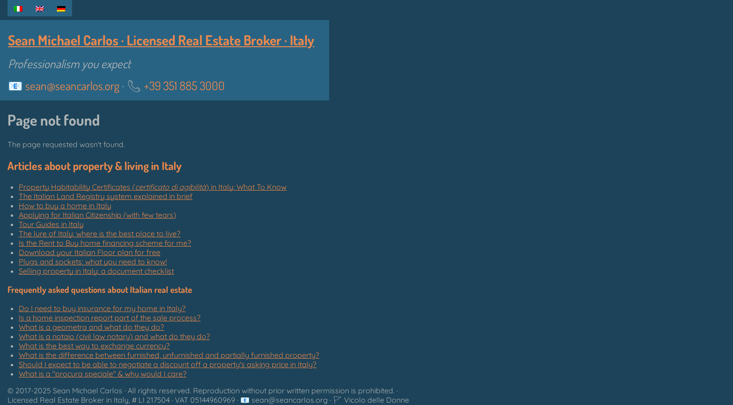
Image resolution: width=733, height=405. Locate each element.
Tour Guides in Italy (51, 224)
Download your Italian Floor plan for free (89, 252)
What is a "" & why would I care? (103, 373)
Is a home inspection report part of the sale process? (110, 317)
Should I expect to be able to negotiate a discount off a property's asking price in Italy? (167, 364)
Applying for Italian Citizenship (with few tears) (97, 215)
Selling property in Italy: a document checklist (96, 271)
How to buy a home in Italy (65, 205)
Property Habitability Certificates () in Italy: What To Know (153, 187)
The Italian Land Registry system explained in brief (106, 196)
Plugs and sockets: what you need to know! (93, 261)
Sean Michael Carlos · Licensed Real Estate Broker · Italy (161, 40)
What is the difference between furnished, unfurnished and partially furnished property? (169, 355)
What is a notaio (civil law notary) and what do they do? (114, 336)
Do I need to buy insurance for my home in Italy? (102, 308)
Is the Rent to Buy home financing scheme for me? (105, 243)
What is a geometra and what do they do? (91, 327)
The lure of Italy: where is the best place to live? (99, 233)
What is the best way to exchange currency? (94, 345)
